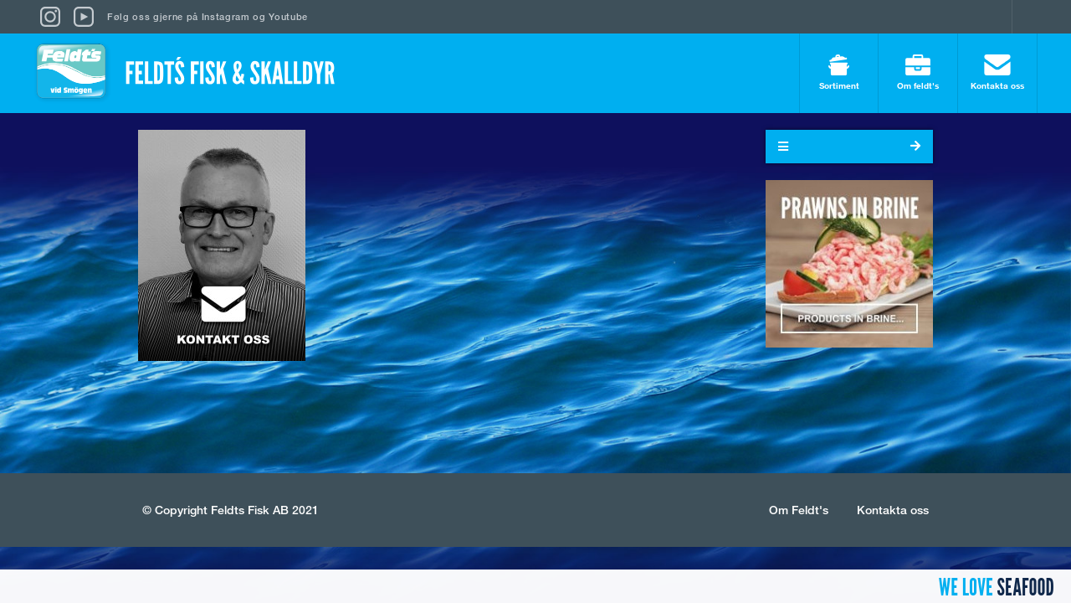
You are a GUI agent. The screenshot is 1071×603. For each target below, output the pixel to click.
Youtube (288, 16)
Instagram (226, 16)
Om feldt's (918, 72)
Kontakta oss (997, 72)
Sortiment (838, 72)
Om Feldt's (798, 509)
